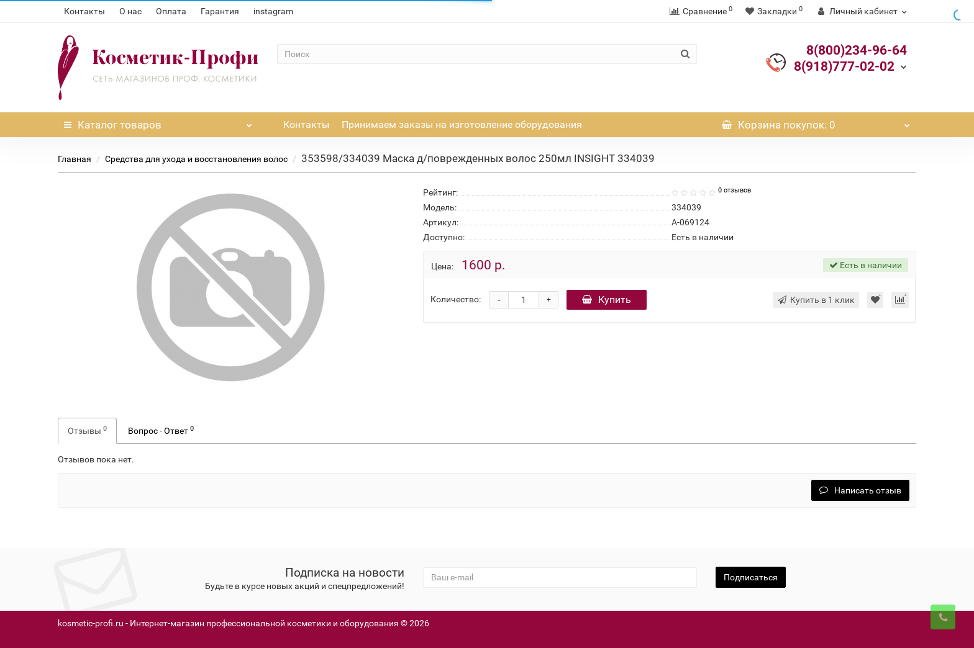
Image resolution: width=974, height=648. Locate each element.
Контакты (84, 11)
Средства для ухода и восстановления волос (196, 159)
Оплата (171, 11)
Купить (606, 299)
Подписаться (751, 577)
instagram (273, 11)
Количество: (455, 299)
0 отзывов (734, 190)
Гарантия (220, 11)
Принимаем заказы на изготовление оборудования (462, 124)
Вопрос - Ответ (161, 430)
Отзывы (87, 430)
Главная (74, 159)
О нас (130, 11)
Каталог (158, 121)
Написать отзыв (860, 490)
